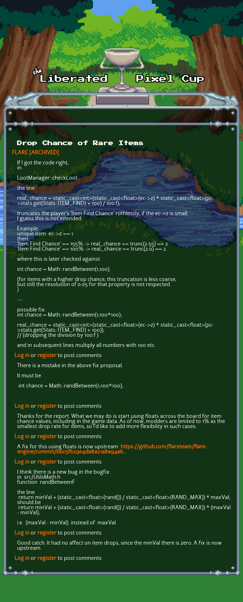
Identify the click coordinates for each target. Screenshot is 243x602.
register (46, 355)
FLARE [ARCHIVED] (35, 153)
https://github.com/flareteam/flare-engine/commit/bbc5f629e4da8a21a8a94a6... (112, 450)
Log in (22, 355)
